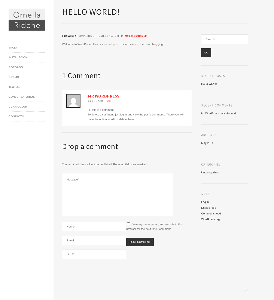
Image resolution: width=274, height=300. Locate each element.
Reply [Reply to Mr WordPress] (108, 101)
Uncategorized (136, 35)
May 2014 (207, 143)
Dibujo (14, 77)
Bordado (16, 67)
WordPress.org (210, 219)
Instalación (18, 57)
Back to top (245, 288)
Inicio (13, 47)
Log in (205, 202)
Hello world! (209, 84)
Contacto (16, 116)
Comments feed (211, 213)
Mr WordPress (103, 96)
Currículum (18, 106)
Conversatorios (22, 96)
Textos (14, 87)
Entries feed (208, 207)
